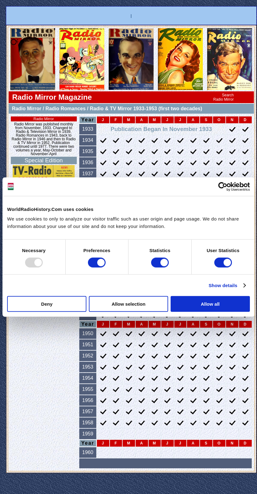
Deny (47, 304)
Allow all (210, 304)
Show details (223, 285)
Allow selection (128, 304)
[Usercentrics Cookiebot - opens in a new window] (223, 186)
